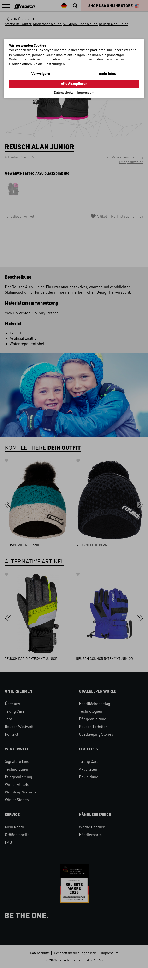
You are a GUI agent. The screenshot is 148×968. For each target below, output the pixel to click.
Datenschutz (63, 92)
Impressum (85, 92)
